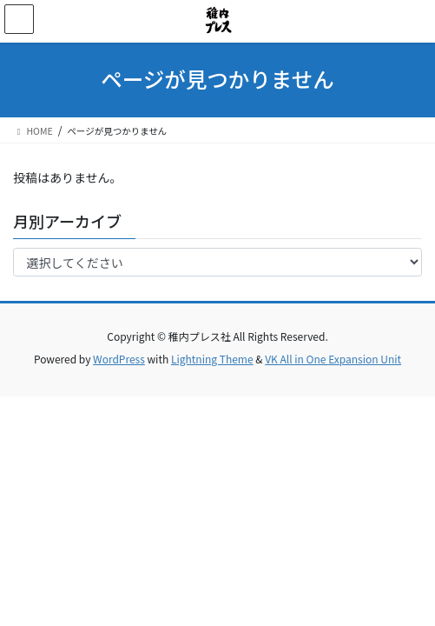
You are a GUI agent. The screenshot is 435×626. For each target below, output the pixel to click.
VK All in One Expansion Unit (333, 358)
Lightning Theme (212, 358)
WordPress (119, 358)
